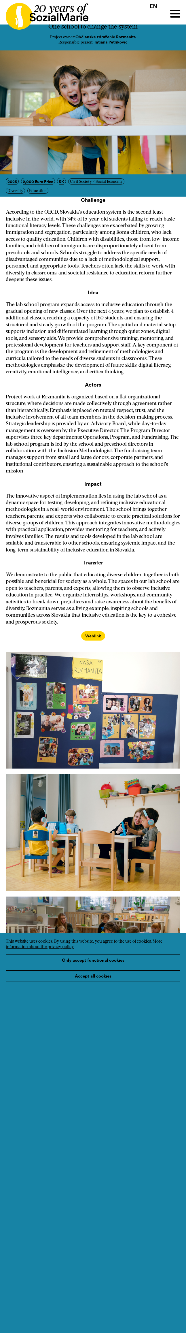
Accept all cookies (93, 976)
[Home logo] (44, 14)
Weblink (93, 636)
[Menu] (175, 13)
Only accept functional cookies (93, 960)
